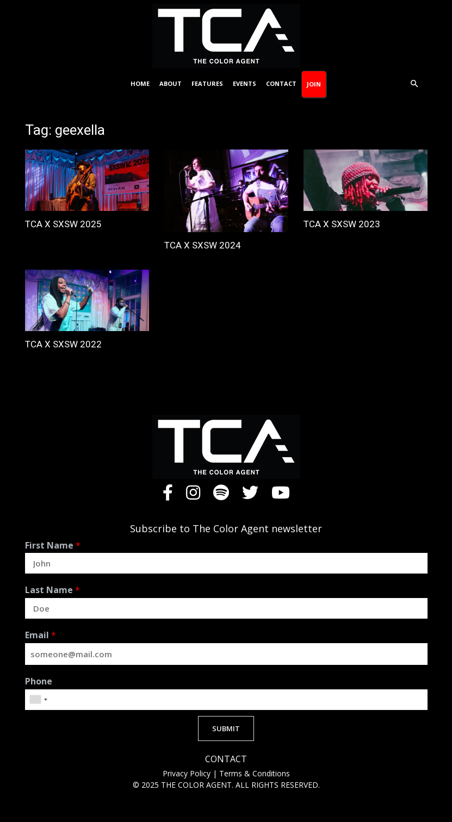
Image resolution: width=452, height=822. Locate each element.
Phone (38, 681)
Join (314, 84)
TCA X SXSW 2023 (342, 224)
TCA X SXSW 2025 (63, 224)
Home (140, 83)
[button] (414, 84)
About (170, 83)
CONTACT (226, 759)
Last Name (52, 590)
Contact (281, 83)
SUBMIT (226, 728)
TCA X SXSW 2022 (63, 344)
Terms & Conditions (254, 773)
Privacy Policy (188, 773)
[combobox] (38, 699)
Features (207, 83)
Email (40, 635)
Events (244, 83)
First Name (53, 545)
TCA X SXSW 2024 (202, 245)
